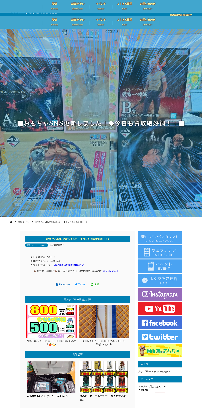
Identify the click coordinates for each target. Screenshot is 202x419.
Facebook (63, 284)
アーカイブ (144, 386)
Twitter (80, 284)
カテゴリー (144, 371)
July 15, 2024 (110, 271)
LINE (95, 284)
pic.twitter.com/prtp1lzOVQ (68, 264)
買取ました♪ (32, 245)
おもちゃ (42, 245)
